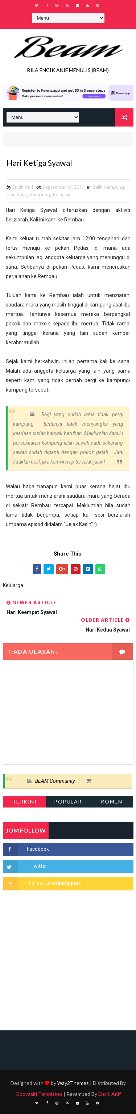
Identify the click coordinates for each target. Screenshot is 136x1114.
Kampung (40, 194)
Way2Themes (73, 1083)
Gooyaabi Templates (39, 1094)
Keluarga (62, 194)
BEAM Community (55, 781)
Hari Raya (17, 194)
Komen (112, 801)
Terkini (24, 801)
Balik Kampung (108, 187)
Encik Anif (109, 1094)
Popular (68, 801)
